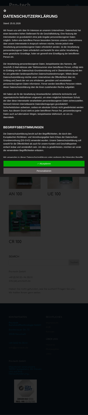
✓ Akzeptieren (44, 163)
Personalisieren (44, 171)
